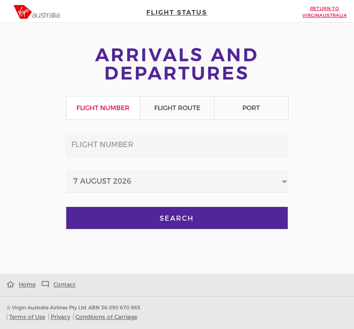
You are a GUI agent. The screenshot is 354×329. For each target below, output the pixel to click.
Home (21, 284)
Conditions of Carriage (106, 316)
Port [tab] (251, 108)
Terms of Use (27, 316)
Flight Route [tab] (177, 108)
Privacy (60, 316)
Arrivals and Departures (177, 64)
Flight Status (176, 12)
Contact (56, 284)
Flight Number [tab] (102, 108)
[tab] (36, 11)
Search (177, 218)
